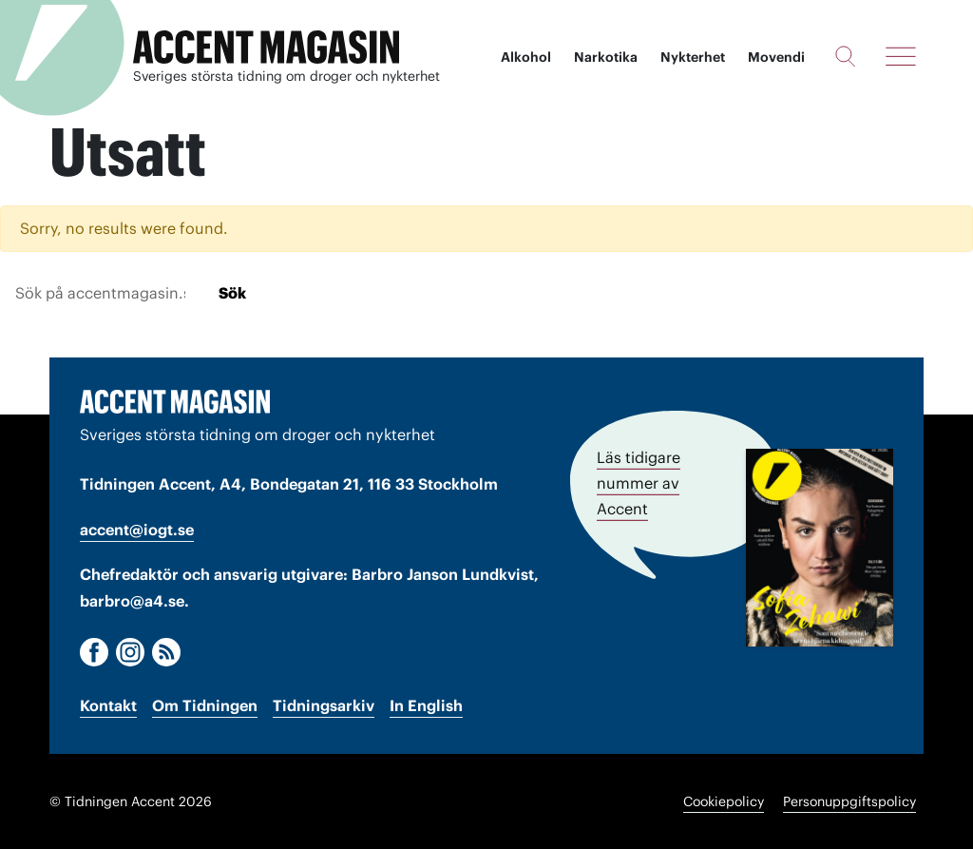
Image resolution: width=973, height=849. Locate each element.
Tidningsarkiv (323, 705)
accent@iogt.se (137, 529)
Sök (232, 292)
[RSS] (166, 652)
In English (426, 705)
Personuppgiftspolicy (849, 801)
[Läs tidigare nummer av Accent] (819, 547)
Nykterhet (692, 57)
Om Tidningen (205, 705)
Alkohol (526, 57)
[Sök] (845, 56)
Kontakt (108, 705)
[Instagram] (130, 652)
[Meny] (901, 56)
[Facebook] (94, 652)
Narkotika (606, 57)
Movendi (776, 57)
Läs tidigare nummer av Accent (638, 483)
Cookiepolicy (723, 801)
